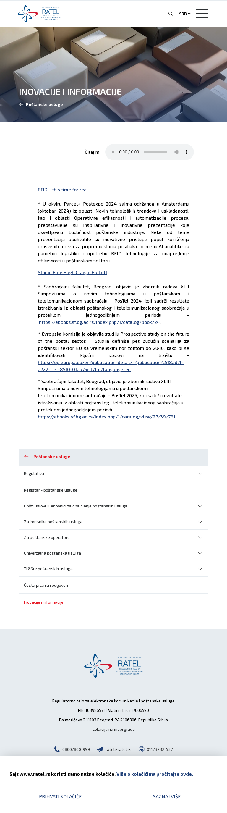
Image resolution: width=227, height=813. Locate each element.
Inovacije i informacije (44, 602)
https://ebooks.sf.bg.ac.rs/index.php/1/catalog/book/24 (99, 322)
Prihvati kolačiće (60, 796)
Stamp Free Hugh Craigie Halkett (72, 272)
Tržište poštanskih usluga (48, 568)
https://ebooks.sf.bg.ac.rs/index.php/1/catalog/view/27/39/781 (106, 416)
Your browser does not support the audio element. (149, 152)
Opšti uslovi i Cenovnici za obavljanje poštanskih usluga (75, 505)
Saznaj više (167, 796)
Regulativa (34, 473)
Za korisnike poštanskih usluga (53, 521)
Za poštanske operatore (47, 537)
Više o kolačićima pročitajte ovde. (154, 774)
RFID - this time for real (63, 189)
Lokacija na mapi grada (114, 729)
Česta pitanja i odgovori (46, 585)
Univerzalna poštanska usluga (52, 552)
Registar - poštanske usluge (50, 489)
